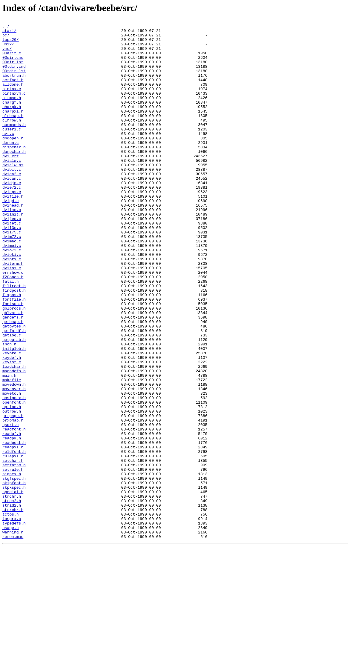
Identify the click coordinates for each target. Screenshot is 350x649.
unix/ (8, 48)
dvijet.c (11, 263)
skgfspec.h (14, 569)
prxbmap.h (12, 499)
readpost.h (14, 526)
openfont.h (14, 478)
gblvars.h (12, 370)
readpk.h (11, 521)
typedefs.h (14, 623)
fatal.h (10, 333)
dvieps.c (11, 225)
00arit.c (11, 59)
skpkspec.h (14, 580)
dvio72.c (11, 295)
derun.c (10, 166)
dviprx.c (11, 306)
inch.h (9, 408)
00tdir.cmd (14, 75)
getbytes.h (14, 387)
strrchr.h (12, 607)
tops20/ (10, 43)
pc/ (5, 37)
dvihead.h (12, 241)
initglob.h (14, 413)
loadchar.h (14, 435)
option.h (11, 483)
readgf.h (11, 516)
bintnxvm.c (14, 107)
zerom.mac (12, 639)
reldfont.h (14, 537)
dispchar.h (14, 172)
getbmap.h (12, 381)
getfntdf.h (14, 392)
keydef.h (11, 424)
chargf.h (11, 118)
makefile (11, 451)
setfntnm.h (14, 553)
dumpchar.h (14, 177)
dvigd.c (10, 236)
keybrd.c (11, 419)
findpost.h (14, 344)
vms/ (7, 53)
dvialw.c (11, 188)
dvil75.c (11, 274)
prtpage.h (12, 494)
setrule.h (12, 559)
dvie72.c (11, 220)
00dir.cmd (12, 64)
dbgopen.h (12, 161)
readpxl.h (12, 532)
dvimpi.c (11, 290)
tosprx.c (11, 618)
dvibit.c (11, 199)
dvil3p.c (11, 268)
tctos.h (10, 612)
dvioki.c (11, 301)
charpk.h (11, 123)
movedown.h (14, 456)
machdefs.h (14, 440)
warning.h (12, 634)
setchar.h (12, 548)
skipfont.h (14, 575)
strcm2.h (11, 596)
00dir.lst (12, 70)
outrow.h (11, 489)
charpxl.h (12, 129)
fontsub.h (12, 360)
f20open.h (12, 327)
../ (5, 27)
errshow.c (12, 322)
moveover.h (14, 462)
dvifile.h (12, 231)
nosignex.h (14, 473)
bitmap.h (11, 113)
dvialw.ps (12, 193)
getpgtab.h (14, 403)
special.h (12, 585)
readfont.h (14, 510)
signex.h (11, 564)
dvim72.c (11, 279)
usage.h (10, 628)
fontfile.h (14, 354)
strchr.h (11, 591)
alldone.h (12, 96)
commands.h (14, 145)
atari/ (9, 32)
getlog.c (11, 397)
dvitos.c (11, 317)
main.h (9, 446)
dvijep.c (11, 258)
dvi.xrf (10, 182)
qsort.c (10, 505)
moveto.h (11, 467)
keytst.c (11, 430)
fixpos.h (11, 349)
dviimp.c (11, 247)
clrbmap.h (12, 134)
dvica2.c (11, 204)
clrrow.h (11, 139)
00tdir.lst (14, 80)
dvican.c (11, 209)
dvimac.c (11, 284)
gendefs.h (12, 376)
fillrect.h (14, 338)
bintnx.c (11, 102)
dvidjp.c (11, 215)
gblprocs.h (14, 365)
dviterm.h (12, 311)
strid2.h (11, 602)
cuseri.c (11, 150)
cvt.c (8, 156)
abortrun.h (14, 86)
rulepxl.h (12, 542)
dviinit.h (12, 252)
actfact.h (12, 91)
